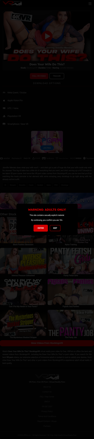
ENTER (41, 228)
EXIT (55, 228)
